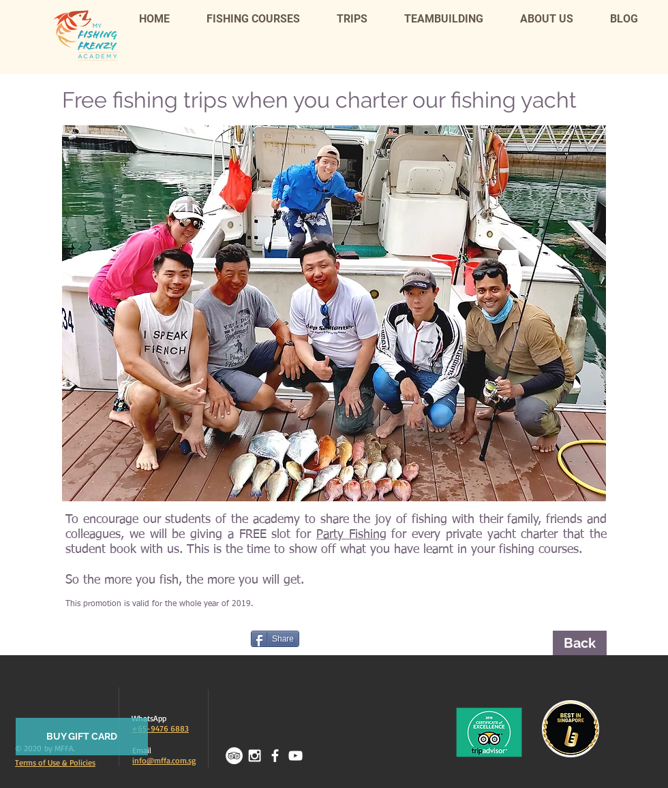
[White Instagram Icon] (254, 755)
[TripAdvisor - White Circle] (234, 755)
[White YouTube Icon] (295, 755)
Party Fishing (351, 535)
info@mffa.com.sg (164, 760)
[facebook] (275, 755)
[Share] (275, 639)
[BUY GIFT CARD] (82, 736)
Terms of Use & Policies (55, 762)
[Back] (580, 643)
